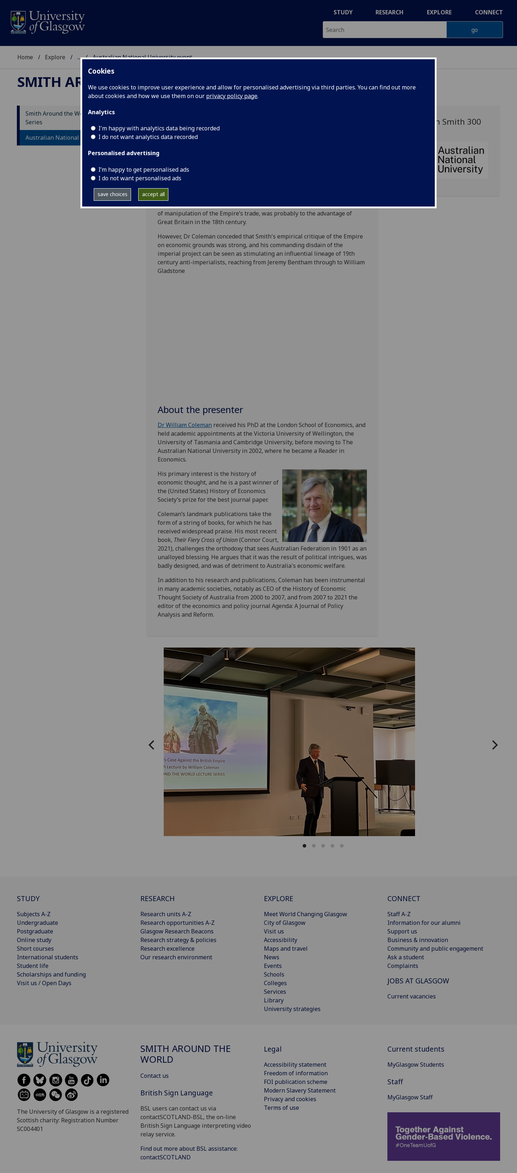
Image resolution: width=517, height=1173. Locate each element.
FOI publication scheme (295, 1082)
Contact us (154, 1076)
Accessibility (280, 940)
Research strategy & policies (178, 940)
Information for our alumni (424, 923)
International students (47, 957)
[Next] (494, 745)
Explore (439, 12)
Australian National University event (75, 138)
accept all (153, 194)
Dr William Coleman (185, 425)
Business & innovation (417, 940)
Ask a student (405, 957)
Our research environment (176, 957)
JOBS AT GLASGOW (418, 981)
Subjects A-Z (34, 914)
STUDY (28, 898)
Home (25, 57)
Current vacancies (411, 996)
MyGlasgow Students (415, 1064)
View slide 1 (304, 846)
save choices (112, 194)
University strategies (292, 1009)
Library (274, 1000)
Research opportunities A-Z (177, 923)
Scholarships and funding (51, 974)
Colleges (275, 983)
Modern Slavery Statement (300, 1090)
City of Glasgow (285, 923)
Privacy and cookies (290, 1099)
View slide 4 (332, 846)
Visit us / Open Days (44, 983)
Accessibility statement (295, 1064)
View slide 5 (342, 846)
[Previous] (152, 745)
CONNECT (403, 898)
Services (275, 992)
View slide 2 (314, 846)
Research (390, 12)
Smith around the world (185, 1054)
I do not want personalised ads (139, 178)
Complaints (402, 966)
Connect (489, 12)
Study (343, 12)
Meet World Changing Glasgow (305, 914)
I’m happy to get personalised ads (143, 169)
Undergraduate (37, 923)
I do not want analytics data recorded (148, 137)
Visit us (274, 931)
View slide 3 (323, 846)
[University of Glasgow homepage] (47, 21)
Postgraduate (35, 931)
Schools (274, 974)
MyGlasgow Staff (410, 1097)
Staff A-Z (399, 914)
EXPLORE (278, 898)
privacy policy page (231, 96)
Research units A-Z (165, 914)
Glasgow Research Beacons (177, 931)
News (271, 957)
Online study (34, 940)
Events (273, 966)
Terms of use (281, 1108)
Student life (32, 966)
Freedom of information (296, 1073)
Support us (402, 931)
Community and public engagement (435, 948)
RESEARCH (157, 898)
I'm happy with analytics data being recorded (159, 128)
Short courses (35, 948)
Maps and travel (286, 948)
